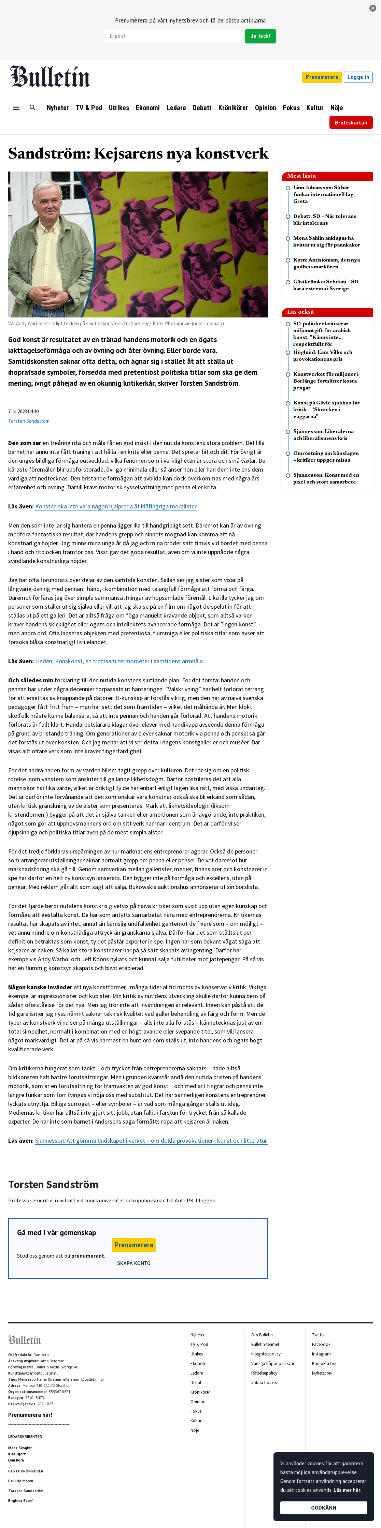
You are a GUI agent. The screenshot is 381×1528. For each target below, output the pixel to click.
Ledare (176, 108)
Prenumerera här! (30, 1415)
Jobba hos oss (264, 1382)
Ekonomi (148, 108)
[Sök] (33, 108)
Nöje (336, 108)
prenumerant (87, 1255)
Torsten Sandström (29, 421)
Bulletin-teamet (265, 1344)
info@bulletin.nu (44, 1373)
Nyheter (58, 108)
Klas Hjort (17, 1454)
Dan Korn (16, 1460)
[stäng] (373, 8)
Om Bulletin (262, 1335)
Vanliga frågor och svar (272, 1363)
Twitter (318, 1335)
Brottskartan (351, 122)
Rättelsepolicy (264, 1373)
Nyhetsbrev (322, 1373)
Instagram (321, 1354)
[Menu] (16, 108)
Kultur (315, 108)
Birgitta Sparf (20, 1500)
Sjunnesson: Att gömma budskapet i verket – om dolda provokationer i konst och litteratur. (151, 1140)
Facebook (321, 1344)
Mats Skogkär (20, 1447)
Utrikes (119, 108)
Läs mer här (347, 1490)
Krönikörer (233, 108)
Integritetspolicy (266, 1354)
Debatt (202, 108)
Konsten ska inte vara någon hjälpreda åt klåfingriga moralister (116, 506)
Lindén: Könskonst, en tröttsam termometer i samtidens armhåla (119, 661)
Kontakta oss (324, 1363)
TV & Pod (89, 108)
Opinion (265, 108)
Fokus (291, 108)
